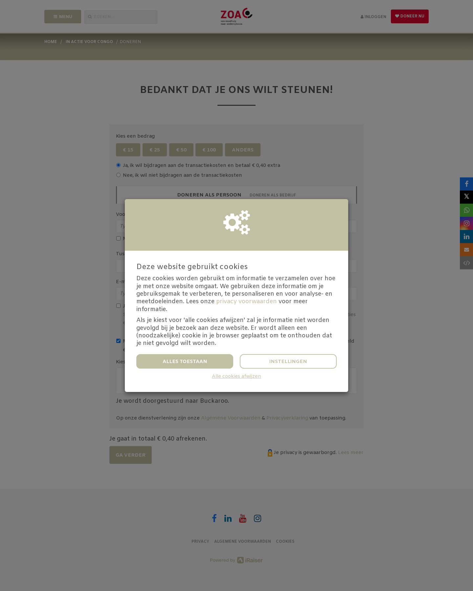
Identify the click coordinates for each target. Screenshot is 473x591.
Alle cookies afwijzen (236, 377)
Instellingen (288, 361)
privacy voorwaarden (246, 302)
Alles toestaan (185, 361)
